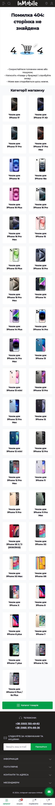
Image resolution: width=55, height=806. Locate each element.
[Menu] (3, 3)
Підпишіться (41, 747)
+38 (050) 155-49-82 (27, 723)
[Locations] (46, 3)
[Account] (51, 3)
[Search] (9, 3)
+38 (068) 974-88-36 (27, 727)
